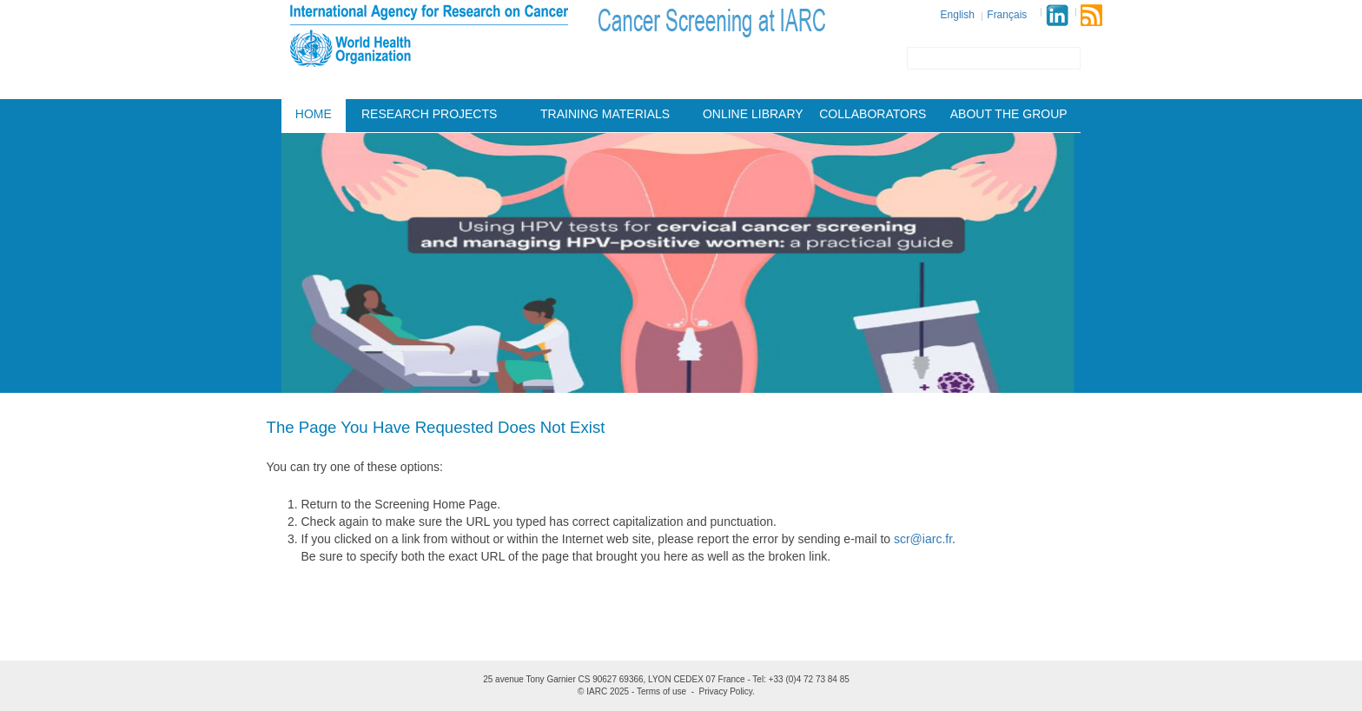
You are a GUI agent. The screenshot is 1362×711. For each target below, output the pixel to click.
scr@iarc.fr (923, 539)
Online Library (753, 114)
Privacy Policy (726, 691)
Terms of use (661, 691)
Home (313, 114)
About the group (1009, 114)
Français (1007, 15)
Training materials (605, 114)
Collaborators (872, 114)
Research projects (429, 114)
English (958, 15)
